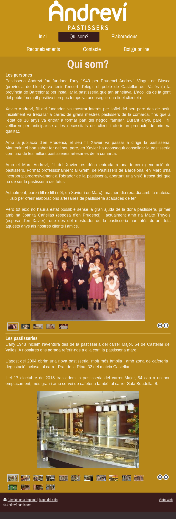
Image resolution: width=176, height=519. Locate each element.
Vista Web (166, 500)
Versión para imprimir (20, 500)
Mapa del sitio (48, 500)
